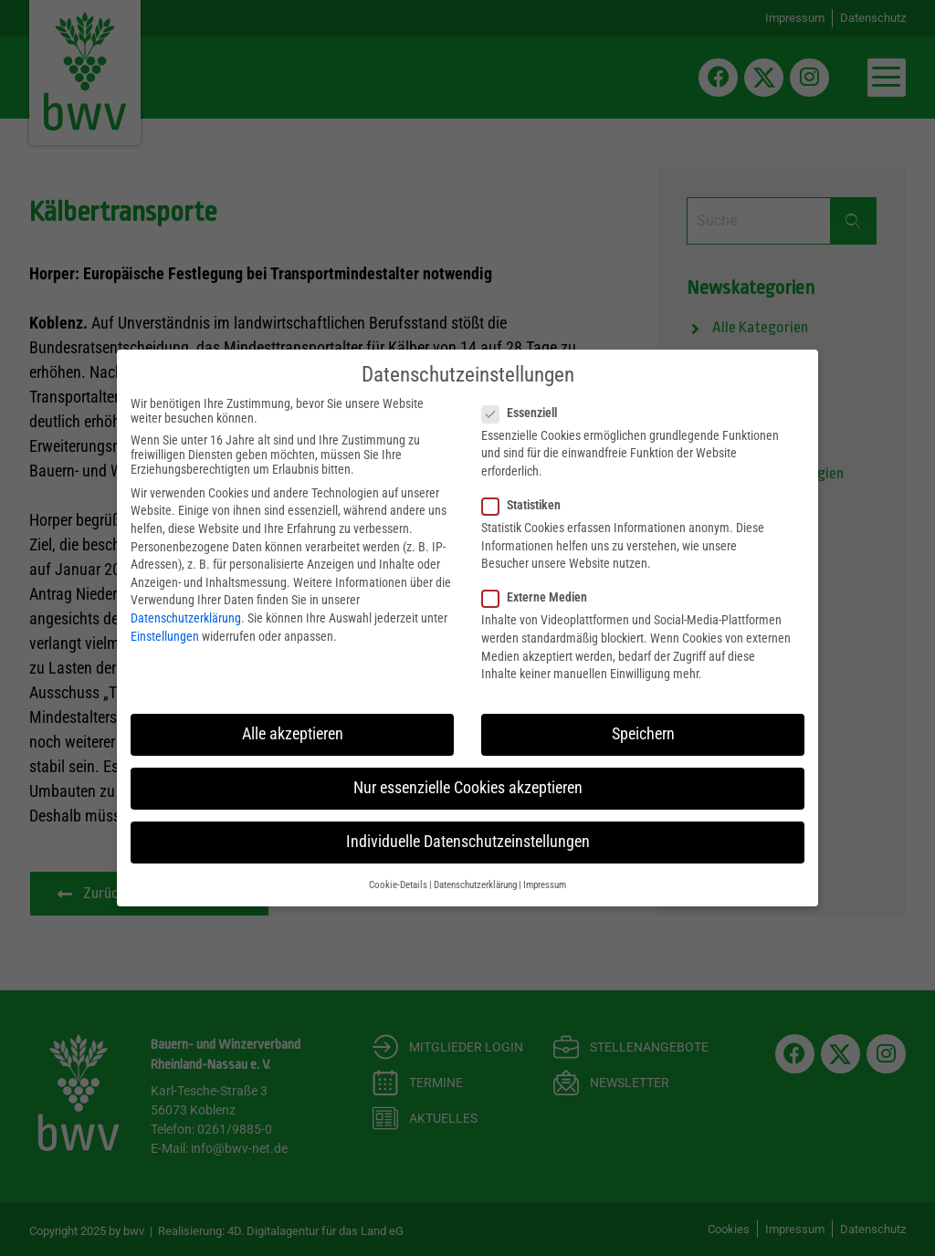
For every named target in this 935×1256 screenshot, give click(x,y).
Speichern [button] (643, 734)
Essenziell (525, 412)
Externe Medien (540, 597)
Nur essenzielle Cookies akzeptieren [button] (468, 788)
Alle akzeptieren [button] (292, 734)
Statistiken (527, 504)
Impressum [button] (544, 885)
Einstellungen (165, 636)
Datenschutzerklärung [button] (475, 885)
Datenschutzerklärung (186, 618)
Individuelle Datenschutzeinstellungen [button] (468, 841)
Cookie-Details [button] (398, 885)
